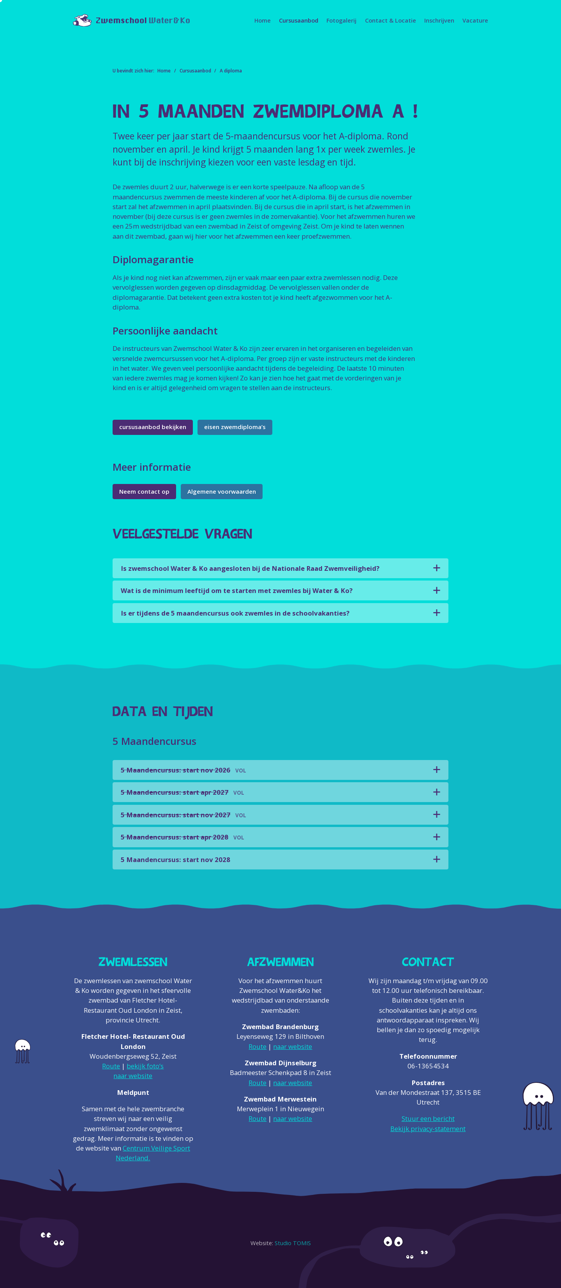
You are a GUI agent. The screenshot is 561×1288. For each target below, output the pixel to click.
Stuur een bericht (428, 1118)
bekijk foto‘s (145, 1065)
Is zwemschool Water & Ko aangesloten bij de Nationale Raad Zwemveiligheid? (250, 568)
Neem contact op (144, 491)
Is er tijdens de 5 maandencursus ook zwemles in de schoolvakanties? (235, 613)
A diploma (231, 70)
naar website (132, 1075)
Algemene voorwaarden (221, 491)
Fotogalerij (341, 20)
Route (111, 1065)
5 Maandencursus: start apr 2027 (182, 792)
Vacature (475, 20)
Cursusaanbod (298, 20)
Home (262, 20)
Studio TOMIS (293, 1243)
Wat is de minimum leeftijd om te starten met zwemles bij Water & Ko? (237, 590)
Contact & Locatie (390, 20)
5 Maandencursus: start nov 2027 (183, 814)
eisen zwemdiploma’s (235, 427)
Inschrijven (439, 20)
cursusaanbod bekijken (152, 427)
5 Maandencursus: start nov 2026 (183, 769)
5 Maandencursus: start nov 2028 (175, 859)
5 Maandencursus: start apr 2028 (182, 836)
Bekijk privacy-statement (428, 1128)
